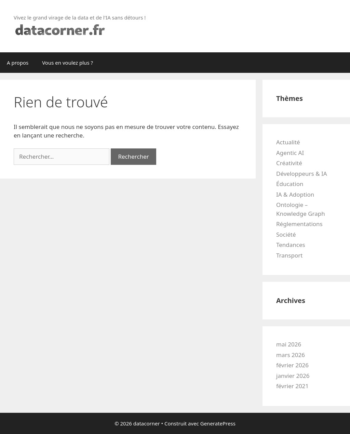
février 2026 (292, 365)
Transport (289, 255)
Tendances (290, 245)
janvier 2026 (292, 376)
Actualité (288, 142)
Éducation (289, 184)
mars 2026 (290, 355)
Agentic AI (290, 153)
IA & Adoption (295, 194)
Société (286, 234)
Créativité (289, 163)
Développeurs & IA (301, 173)
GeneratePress (217, 423)
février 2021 (292, 386)
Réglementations (299, 224)
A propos (17, 62)
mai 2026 (288, 344)
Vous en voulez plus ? (67, 62)
